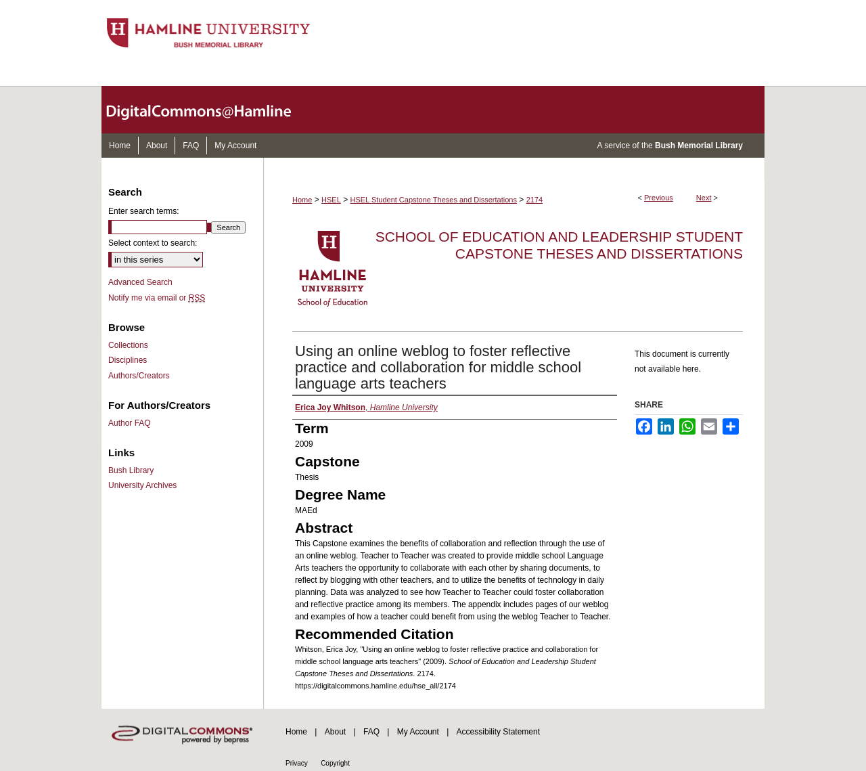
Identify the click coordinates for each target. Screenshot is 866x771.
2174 (534, 200)
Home (302, 200)
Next (704, 198)
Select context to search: (152, 243)
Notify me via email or (156, 298)
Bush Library (131, 470)
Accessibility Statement (498, 731)
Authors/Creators (139, 375)
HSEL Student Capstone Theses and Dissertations (433, 200)
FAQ (371, 731)
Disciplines (127, 360)
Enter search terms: (143, 211)
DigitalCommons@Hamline (209, 109)
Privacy (297, 763)
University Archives (142, 485)
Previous (658, 198)
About (335, 731)
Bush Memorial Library (699, 145)
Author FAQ (129, 423)
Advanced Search (140, 282)
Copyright (335, 763)
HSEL (331, 200)
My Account (418, 731)
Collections (128, 345)
